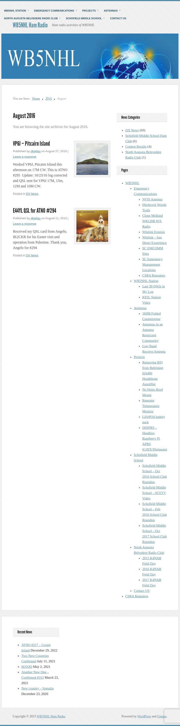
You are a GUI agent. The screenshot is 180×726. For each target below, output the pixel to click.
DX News (32, 193)
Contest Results (136, 146)
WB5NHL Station (15, 10)
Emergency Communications (54, 10)
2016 (48, 98)
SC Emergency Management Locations (152, 264)
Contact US (118, 18)
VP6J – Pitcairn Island (31, 143)
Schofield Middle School (84, 18)
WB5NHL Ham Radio (30, 25)
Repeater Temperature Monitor (151, 406)
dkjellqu (36, 151)
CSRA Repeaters (153, 275)
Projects (89, 10)
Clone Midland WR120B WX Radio (152, 221)
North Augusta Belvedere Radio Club (31, 18)
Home (36, 98)
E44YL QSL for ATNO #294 (34, 210)
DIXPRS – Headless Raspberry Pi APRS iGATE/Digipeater (154, 438)
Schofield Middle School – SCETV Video (154, 493)
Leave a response (24, 156)
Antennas (111, 10)
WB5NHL (132, 183)
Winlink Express (153, 232)
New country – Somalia (37, 688)
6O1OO (26, 666)
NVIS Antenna (152, 199)
